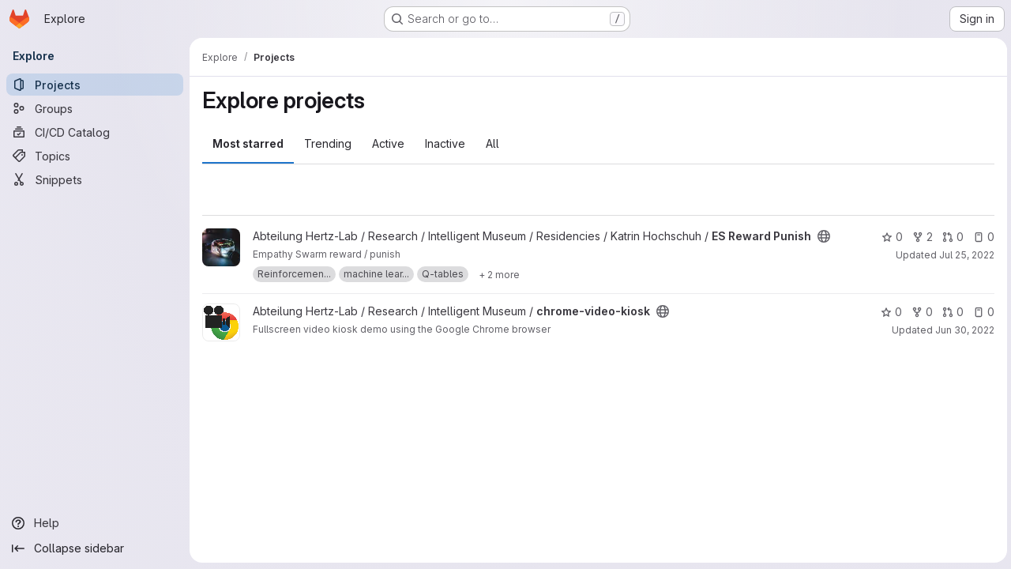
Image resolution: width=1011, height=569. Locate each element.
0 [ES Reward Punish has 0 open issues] (981, 236)
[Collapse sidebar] (94, 548)
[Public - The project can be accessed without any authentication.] (823, 236)
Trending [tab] (327, 143)
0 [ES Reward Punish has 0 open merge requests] (950, 236)
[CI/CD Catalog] (94, 132)
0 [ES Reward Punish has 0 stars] (889, 236)
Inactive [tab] (445, 143)
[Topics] (94, 156)
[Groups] (94, 108)
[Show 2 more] (499, 274)
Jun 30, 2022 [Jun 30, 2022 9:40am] (962, 330)
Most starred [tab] (248, 143)
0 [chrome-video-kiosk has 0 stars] (889, 311)
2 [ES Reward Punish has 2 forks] (920, 236)
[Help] (94, 523)
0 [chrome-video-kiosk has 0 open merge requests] (950, 311)
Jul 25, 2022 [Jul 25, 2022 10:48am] (964, 255)
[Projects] (94, 84)
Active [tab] (388, 143)
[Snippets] (94, 179)
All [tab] (492, 143)
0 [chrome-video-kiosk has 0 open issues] (981, 311)
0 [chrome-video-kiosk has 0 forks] (919, 311)
